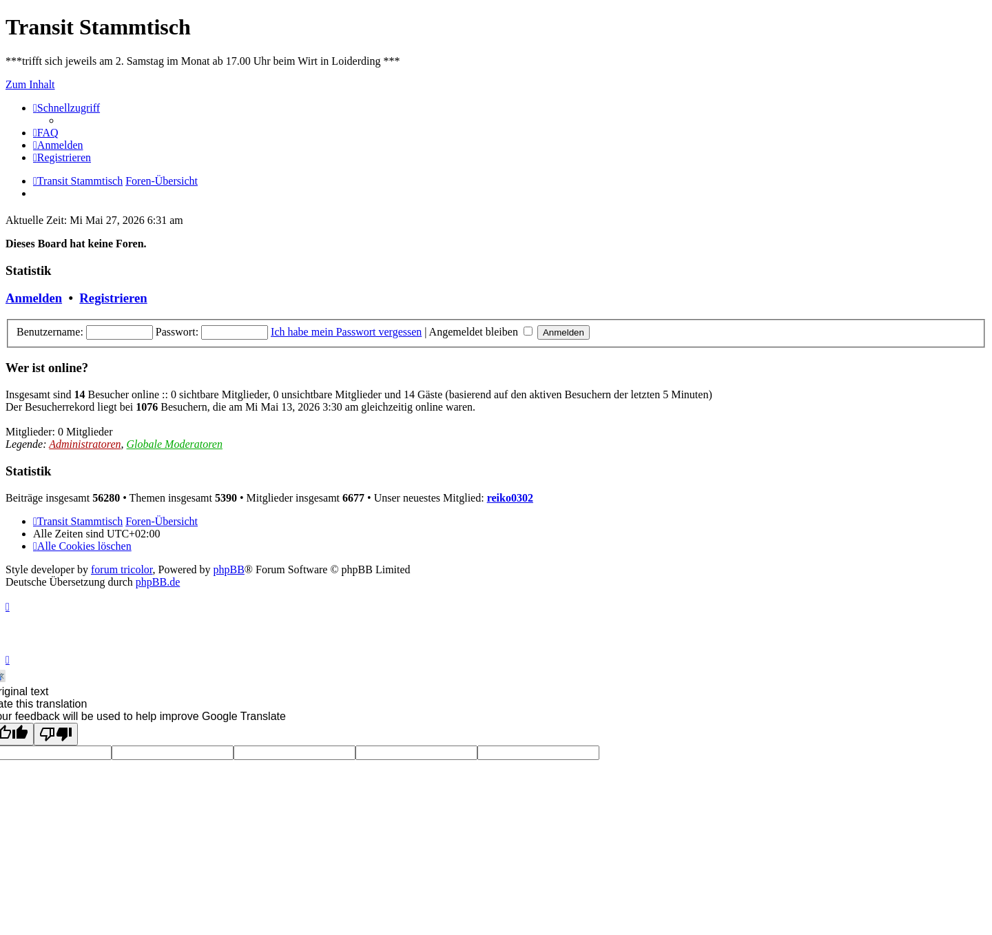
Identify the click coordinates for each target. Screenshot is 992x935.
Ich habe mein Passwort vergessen (346, 332)
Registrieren (113, 298)
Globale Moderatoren (175, 444)
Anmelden (34, 298)
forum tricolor (122, 569)
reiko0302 (510, 498)
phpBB (229, 569)
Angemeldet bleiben (481, 332)
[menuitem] (46, 132)
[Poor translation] (56, 734)
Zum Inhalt (30, 84)
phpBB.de (158, 582)
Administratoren (85, 444)
